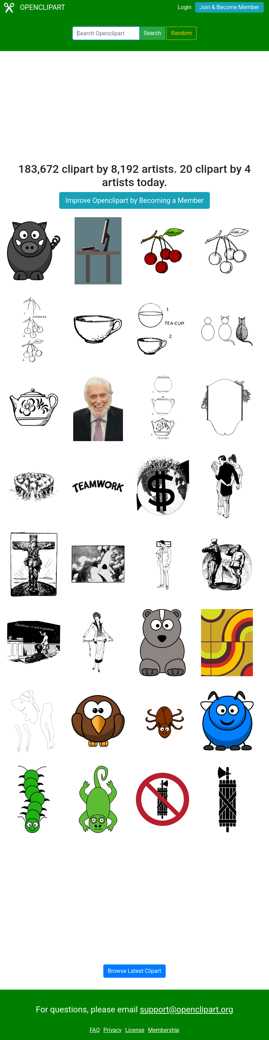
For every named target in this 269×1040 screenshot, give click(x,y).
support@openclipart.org (186, 1009)
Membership (163, 1030)
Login (184, 7)
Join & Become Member (229, 7)
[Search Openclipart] (106, 33)
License (134, 1030)
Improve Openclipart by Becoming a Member (134, 200)
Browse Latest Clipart (134, 971)
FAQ (95, 1030)
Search (152, 33)
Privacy (112, 1030)
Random (181, 33)
